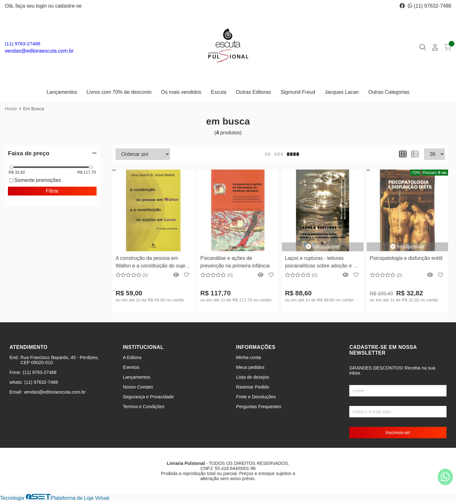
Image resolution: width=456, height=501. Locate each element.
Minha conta (248, 357)
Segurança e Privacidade (148, 396)
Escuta (218, 92)
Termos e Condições (143, 406)
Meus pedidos (250, 367)
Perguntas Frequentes (258, 406)
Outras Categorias (388, 92)
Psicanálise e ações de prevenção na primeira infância (235, 261)
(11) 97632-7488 (429, 6)
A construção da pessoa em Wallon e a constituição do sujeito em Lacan (153, 262)
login (42, 6)
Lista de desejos (252, 377)
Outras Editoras (253, 92)
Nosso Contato (138, 386)
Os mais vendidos (181, 92)
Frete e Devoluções (256, 396)
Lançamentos (62, 92)
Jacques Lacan (342, 92)
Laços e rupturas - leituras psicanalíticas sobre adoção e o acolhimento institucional (320, 262)
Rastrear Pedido (252, 386)
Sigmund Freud (298, 92)
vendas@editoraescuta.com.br (39, 51)
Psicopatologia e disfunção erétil (406, 258)
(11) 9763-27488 (22, 43)
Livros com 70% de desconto (118, 92)
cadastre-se (68, 6)
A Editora (132, 357)
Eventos (131, 367)
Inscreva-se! (397, 432)
